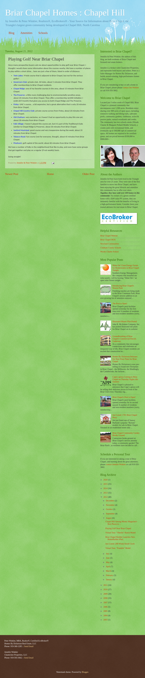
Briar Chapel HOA (108, 240)
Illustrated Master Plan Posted (124, 321)
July (108, 554)
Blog (11, 32)
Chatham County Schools (110, 248)
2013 (105, 493)
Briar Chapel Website (109, 236)
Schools (43, 32)
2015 (105, 484)
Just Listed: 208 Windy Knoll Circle (120, 544)
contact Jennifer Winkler (116, 464)
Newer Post (11, 173)
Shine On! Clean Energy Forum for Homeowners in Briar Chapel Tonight (125, 267)
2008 (105, 598)
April (108, 566)
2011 (105, 585)
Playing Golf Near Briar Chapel (118, 528)
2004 (105, 615)
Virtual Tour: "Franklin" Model (117, 548)
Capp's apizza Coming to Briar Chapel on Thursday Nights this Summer (125, 379)
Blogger (85, 672)
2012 (105, 497)
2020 (105, 480)
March (109, 571)
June (108, 558)
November (110, 505)
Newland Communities (109, 244)
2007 (105, 602)
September (110, 514)
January (109, 579)
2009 (105, 594)
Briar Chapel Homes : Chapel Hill (65, 12)
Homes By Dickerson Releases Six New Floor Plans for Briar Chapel (125, 359)
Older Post (88, 173)
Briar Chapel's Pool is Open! (124, 397)
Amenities (26, 32)
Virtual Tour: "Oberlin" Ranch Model (120, 533)
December (110, 501)
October (109, 509)
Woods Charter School (109, 252)
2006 (105, 607)
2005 (105, 611)
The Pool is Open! (119, 303)
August (109, 518)
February (110, 575)
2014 (105, 488)
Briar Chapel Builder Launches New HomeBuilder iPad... (120, 538)
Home (50, 173)
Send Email (29, 646)
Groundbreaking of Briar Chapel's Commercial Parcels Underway (124, 338)
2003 (105, 620)
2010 (105, 589)
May (108, 562)
